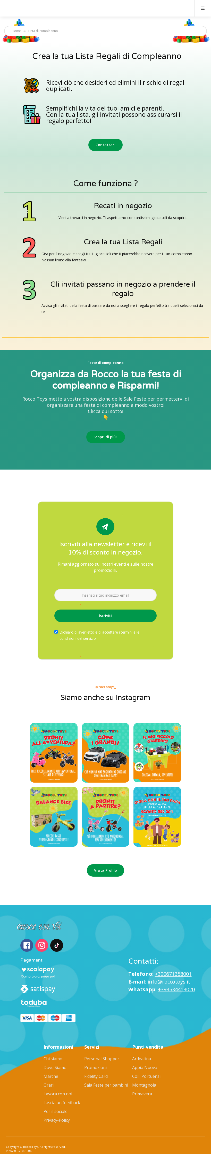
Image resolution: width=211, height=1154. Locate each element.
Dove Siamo (55, 1053)
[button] (202, 8)
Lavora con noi (58, 1080)
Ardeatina (141, 1045)
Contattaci (105, 144)
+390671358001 (173, 966)
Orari (49, 1071)
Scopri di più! (106, 436)
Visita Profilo (105, 870)
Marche (51, 1062)
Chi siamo (53, 1045)
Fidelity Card (96, 1062)
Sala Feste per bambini (106, 1071)
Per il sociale (55, 1097)
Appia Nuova (144, 1053)
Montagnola (144, 1071)
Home (16, 31)
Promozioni (95, 1053)
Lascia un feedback (62, 1088)
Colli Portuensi (146, 1062)
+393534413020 (176, 982)
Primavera (142, 1080)
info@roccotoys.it (169, 974)
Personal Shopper (101, 1045)
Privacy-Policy (57, 1106)
